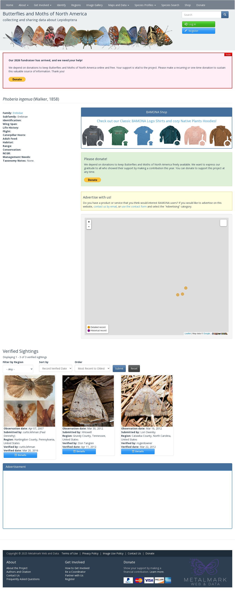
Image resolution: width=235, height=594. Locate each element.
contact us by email (105, 206)
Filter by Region (13, 362)
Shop (188, 5)
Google (206, 333)
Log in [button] (190, 24)
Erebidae (18, 113)
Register (70, 579)
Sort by (43, 362)
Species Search (170, 5)
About (23, 5)
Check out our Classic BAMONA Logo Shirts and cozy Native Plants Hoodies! (156, 121)
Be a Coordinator (75, 571)
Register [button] (191, 30)
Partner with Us (74, 575)
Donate (200, 5)
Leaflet (188, 333)
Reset (134, 368)
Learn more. (157, 571)
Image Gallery (94, 5)
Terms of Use (70, 553)
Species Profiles (145, 5)
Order (78, 362)
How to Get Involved (77, 568)
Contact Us (134, 553)
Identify (61, 5)
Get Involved (42, 5)
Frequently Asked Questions (23, 579)
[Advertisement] (117, 499)
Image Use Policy (113, 553)
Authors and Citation (18, 571)
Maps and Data (118, 5)
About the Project (17, 568)
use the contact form (134, 206)
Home (9, 5)
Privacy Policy (90, 553)
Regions (76, 5)
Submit (119, 368)
